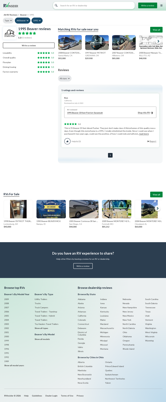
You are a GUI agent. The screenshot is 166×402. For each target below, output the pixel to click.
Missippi (103, 340)
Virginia (148, 324)
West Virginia (151, 332)
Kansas (103, 307)
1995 (35, 20)
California (82, 316)
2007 (6, 307)
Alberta (81, 362)
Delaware (82, 328)
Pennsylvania (128, 344)
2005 (6, 316)
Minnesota (105, 336)
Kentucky (104, 311)
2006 (6, 311)
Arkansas (82, 311)
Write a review (147, 5)
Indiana (103, 299)
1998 (6, 344)
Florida (81, 339)
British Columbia (85, 366)
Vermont (149, 320)
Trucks (38, 303)
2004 (6, 320)
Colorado (82, 320)
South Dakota (151, 303)
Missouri (104, 344)
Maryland (104, 324)
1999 (6, 340)
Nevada (126, 303)
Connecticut (83, 324)
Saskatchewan (111, 374)
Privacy (80, 395)
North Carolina (129, 324)
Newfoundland (84, 378)
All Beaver (21, 20)
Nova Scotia (83, 383)
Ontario (108, 362)
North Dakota (129, 328)
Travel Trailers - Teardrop (46, 311)
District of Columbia (82, 333)
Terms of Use (67, 395)
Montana (104, 349)
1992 (6, 357)
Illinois (80, 351)
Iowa (102, 303)
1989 (6, 361)
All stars (63, 78)
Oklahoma (127, 336)
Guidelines (37, 395)
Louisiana (104, 316)
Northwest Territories (115, 378)
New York (127, 320)
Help (26, 395)
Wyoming (149, 340)
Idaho (80, 347)
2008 (6, 303)
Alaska (81, 303)
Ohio (125, 332)
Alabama (81, 299)
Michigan (104, 332)
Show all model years (14, 365)
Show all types (41, 328)
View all (156, 30)
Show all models (42, 339)
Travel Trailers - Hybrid (45, 316)
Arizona (81, 307)
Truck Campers (41, 307)
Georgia (81, 343)
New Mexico (128, 316)
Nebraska (127, 299)
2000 (6, 336)
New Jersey (128, 311)
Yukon (108, 383)
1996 (6, 349)
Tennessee (150, 307)
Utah (147, 316)
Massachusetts (107, 328)
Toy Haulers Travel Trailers (46, 324)
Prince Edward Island (114, 366)
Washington (150, 328)
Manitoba (82, 370)
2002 (6, 328)
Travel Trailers (41, 320)
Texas (148, 311)
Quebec (108, 370)
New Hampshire (130, 307)
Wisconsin (149, 336)
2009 (6, 299)
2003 (6, 324)
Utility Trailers (41, 299)
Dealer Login (51, 395)
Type (7, 20)
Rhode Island (128, 349)
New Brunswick (85, 374)
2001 (6, 332)
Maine (103, 320)
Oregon (126, 340)
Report (153, 141)
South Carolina (151, 299)
